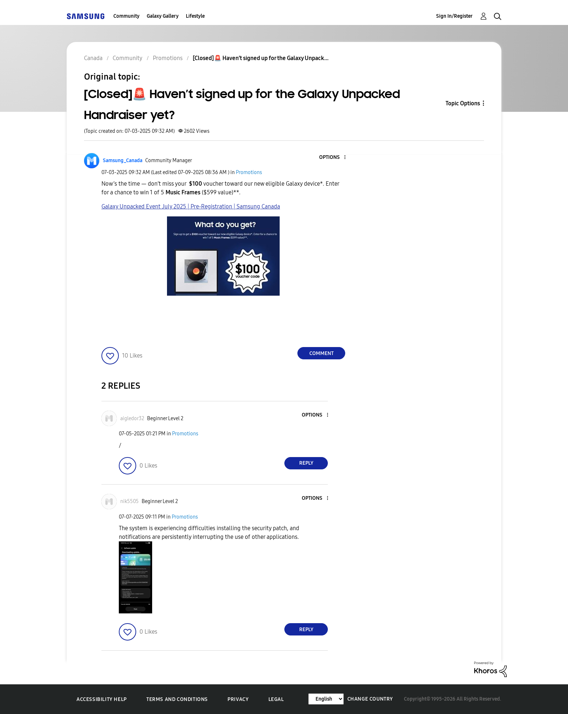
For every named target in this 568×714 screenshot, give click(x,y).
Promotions (249, 172)
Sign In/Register (454, 16)
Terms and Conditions (177, 699)
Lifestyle (195, 16)
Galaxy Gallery (163, 16)
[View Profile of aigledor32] (132, 418)
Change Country (370, 699)
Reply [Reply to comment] (306, 463)
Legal (276, 699)
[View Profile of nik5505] (129, 501)
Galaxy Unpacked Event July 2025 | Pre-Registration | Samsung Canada (190, 206)
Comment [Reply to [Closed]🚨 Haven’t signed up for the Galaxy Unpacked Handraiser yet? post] (321, 353)
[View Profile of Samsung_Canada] (122, 160)
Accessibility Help (101, 699)
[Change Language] (326, 699)
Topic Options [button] (463, 103)
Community (126, 16)
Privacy (237, 699)
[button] (333, 157)
